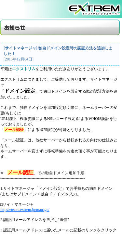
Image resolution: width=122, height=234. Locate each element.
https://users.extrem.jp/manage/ (24, 209)
